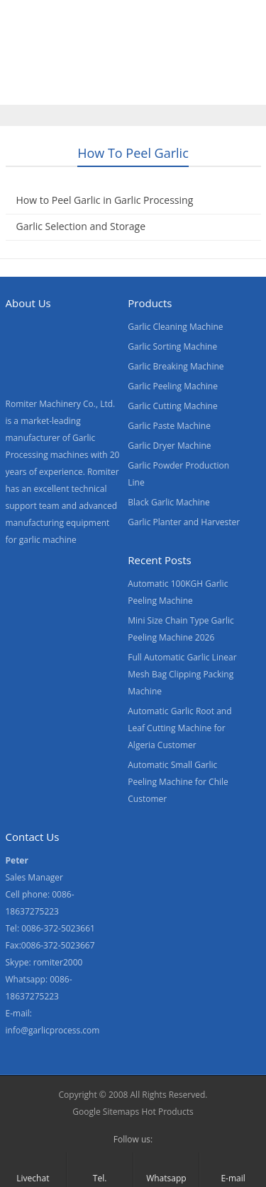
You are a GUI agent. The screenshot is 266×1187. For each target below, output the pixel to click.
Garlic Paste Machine (169, 426)
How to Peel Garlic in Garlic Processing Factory (105, 208)
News (26, 88)
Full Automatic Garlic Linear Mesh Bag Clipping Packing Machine (182, 674)
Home (28, 59)
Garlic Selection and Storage (81, 226)
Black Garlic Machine (169, 502)
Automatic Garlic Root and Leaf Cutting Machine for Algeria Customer (179, 728)
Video (152, 59)
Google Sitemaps (105, 1112)
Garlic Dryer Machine (169, 446)
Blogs (158, 88)
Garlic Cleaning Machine (175, 327)
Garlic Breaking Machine (175, 366)
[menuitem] (221, 90)
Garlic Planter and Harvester (184, 522)
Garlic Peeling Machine (173, 386)
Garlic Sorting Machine (172, 346)
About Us (214, 59)
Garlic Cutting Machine (172, 406)
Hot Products (167, 1112)
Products (90, 59)
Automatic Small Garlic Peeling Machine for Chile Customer (178, 782)
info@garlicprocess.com (53, 1030)
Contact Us (93, 88)
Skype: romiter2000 (44, 962)
